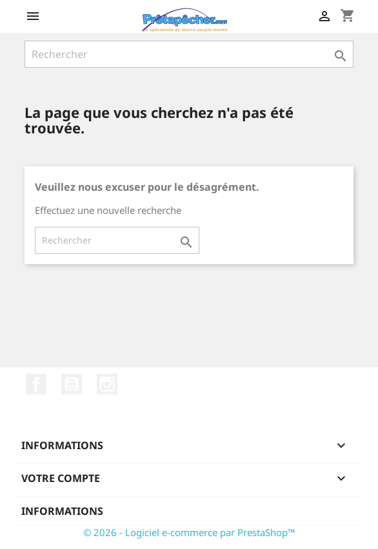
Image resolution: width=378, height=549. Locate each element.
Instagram (107, 384)
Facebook (36, 384)
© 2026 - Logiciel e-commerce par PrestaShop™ (189, 532)
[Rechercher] (189, 54)
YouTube (71, 384)
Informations (62, 511)
